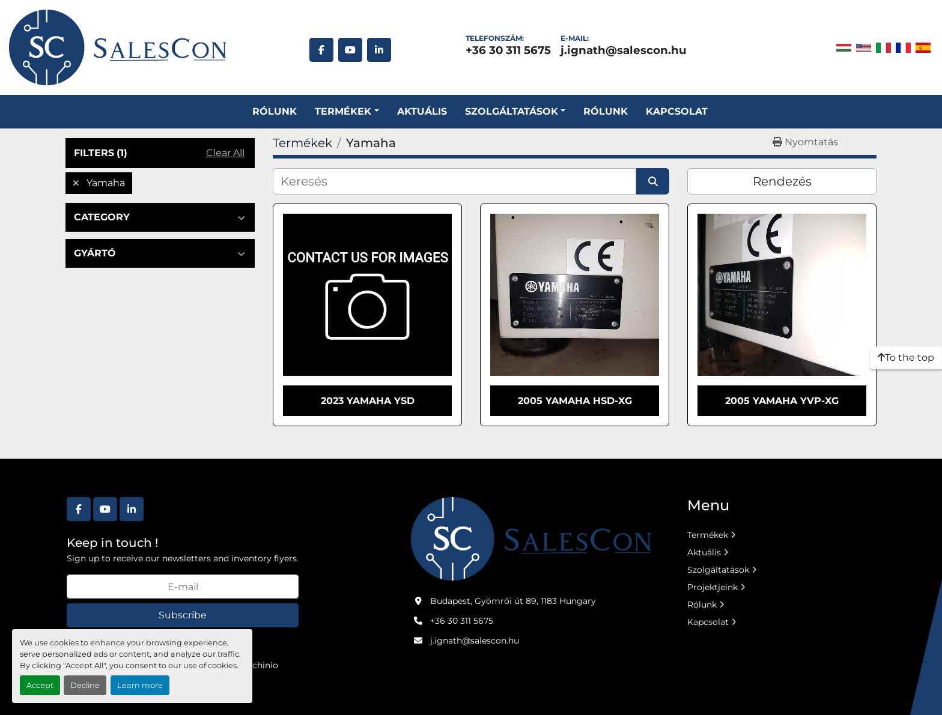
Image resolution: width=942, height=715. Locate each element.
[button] (346, 111)
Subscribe (183, 615)
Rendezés (782, 181)
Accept (39, 685)
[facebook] (321, 50)
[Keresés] (454, 181)
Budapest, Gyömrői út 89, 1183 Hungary (513, 601)
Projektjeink (712, 587)
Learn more (140, 685)
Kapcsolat (677, 111)
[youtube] (350, 50)
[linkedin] (379, 50)
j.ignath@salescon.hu (624, 50)
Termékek (343, 111)
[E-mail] (183, 587)
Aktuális (422, 111)
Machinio (259, 665)
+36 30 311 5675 (508, 50)
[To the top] (906, 357)
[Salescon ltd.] (531, 537)
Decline (85, 685)
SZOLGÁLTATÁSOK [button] (511, 111)
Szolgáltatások (718, 569)
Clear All (225, 152)
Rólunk (274, 111)
